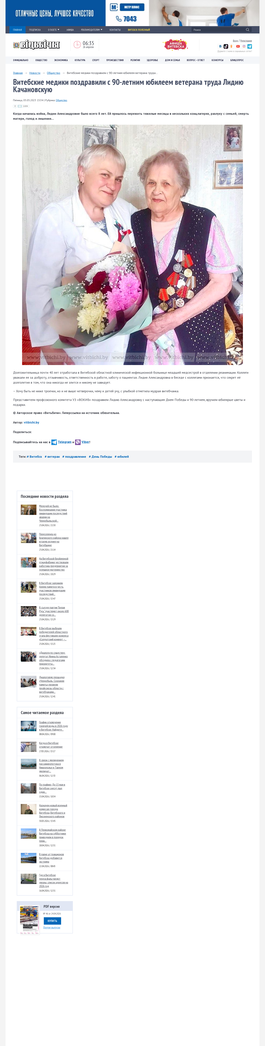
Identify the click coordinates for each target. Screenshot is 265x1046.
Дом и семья (172, 60)
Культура (80, 60)
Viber (82, 442)
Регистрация (246, 40)
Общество (41, 60)
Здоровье (152, 60)
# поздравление (74, 456)
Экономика (61, 60)
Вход (235, 40)
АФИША (70, 29)
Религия (135, 60)
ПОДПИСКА (35, 29)
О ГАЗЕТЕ (53, 29)
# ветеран (53, 456)
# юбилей (122, 456)
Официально (20, 60)
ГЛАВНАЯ (17, 29)
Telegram (61, 442)
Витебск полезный (139, 29)
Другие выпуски (51, 927)
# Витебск (35, 456)
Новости (34, 73)
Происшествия (114, 60)
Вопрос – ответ (196, 60)
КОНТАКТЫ (115, 29)
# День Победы (101, 456)
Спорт (95, 60)
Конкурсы (217, 60)
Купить (52, 921)
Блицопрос (237, 60)
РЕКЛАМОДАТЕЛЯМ (91, 29)
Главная (18, 73)
